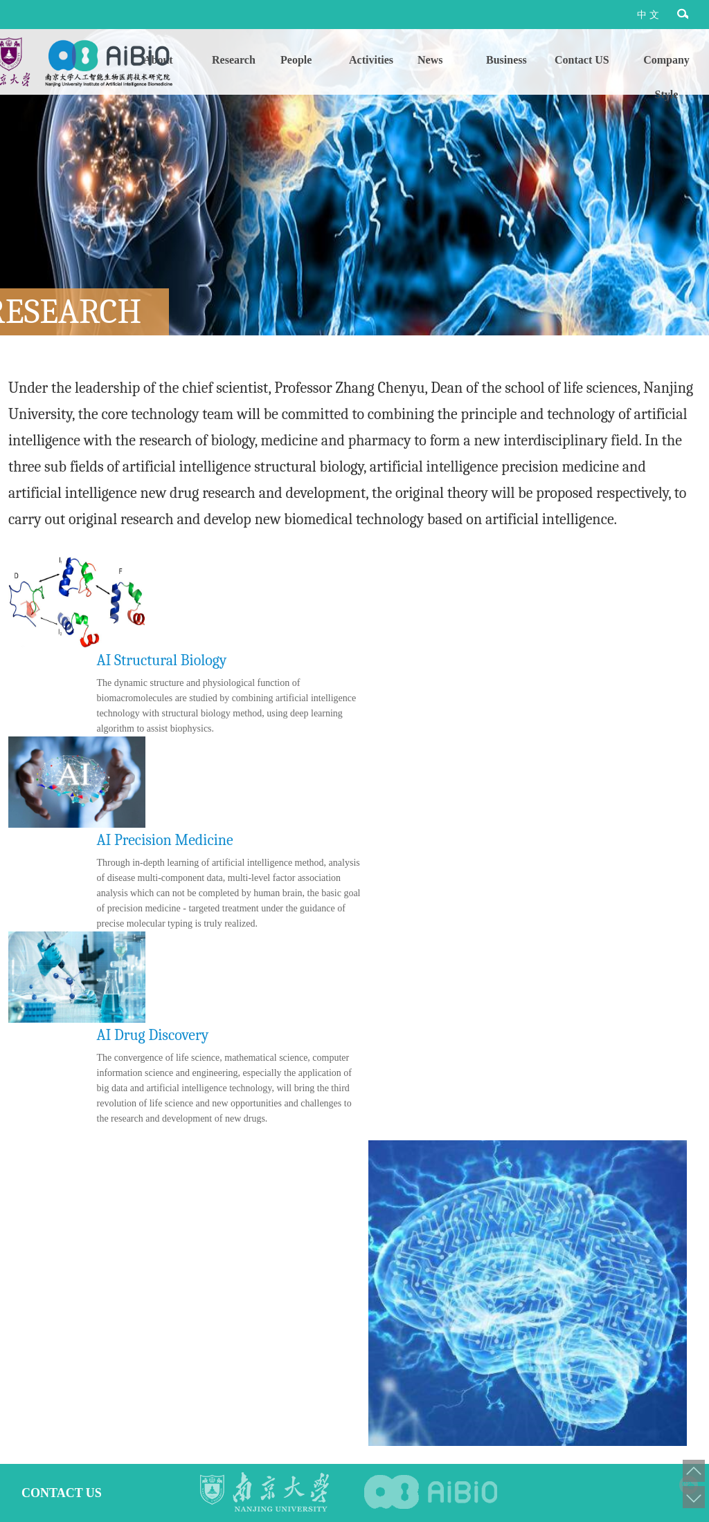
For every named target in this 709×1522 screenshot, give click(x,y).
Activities (371, 60)
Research (233, 60)
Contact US (582, 60)
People (296, 60)
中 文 (648, 14)
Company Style (666, 65)
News (430, 60)
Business (506, 60)
